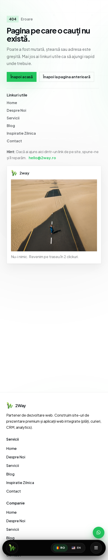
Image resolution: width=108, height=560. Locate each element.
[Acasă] (12, 548)
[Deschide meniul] (96, 548)
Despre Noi (16, 110)
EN (76, 548)
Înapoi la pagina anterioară (66, 76)
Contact (14, 140)
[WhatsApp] (98, 532)
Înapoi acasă (22, 76)
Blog (11, 125)
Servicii (13, 118)
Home (12, 102)
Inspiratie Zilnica (21, 133)
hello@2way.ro (42, 157)
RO (60, 548)
